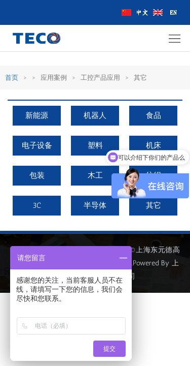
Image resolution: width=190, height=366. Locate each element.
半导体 (95, 205)
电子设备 (37, 145)
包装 (37, 175)
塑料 (95, 145)
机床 (153, 145)
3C (36, 205)
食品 (153, 115)
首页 (11, 77)
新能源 (36, 115)
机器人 (95, 115)
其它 (153, 205)
